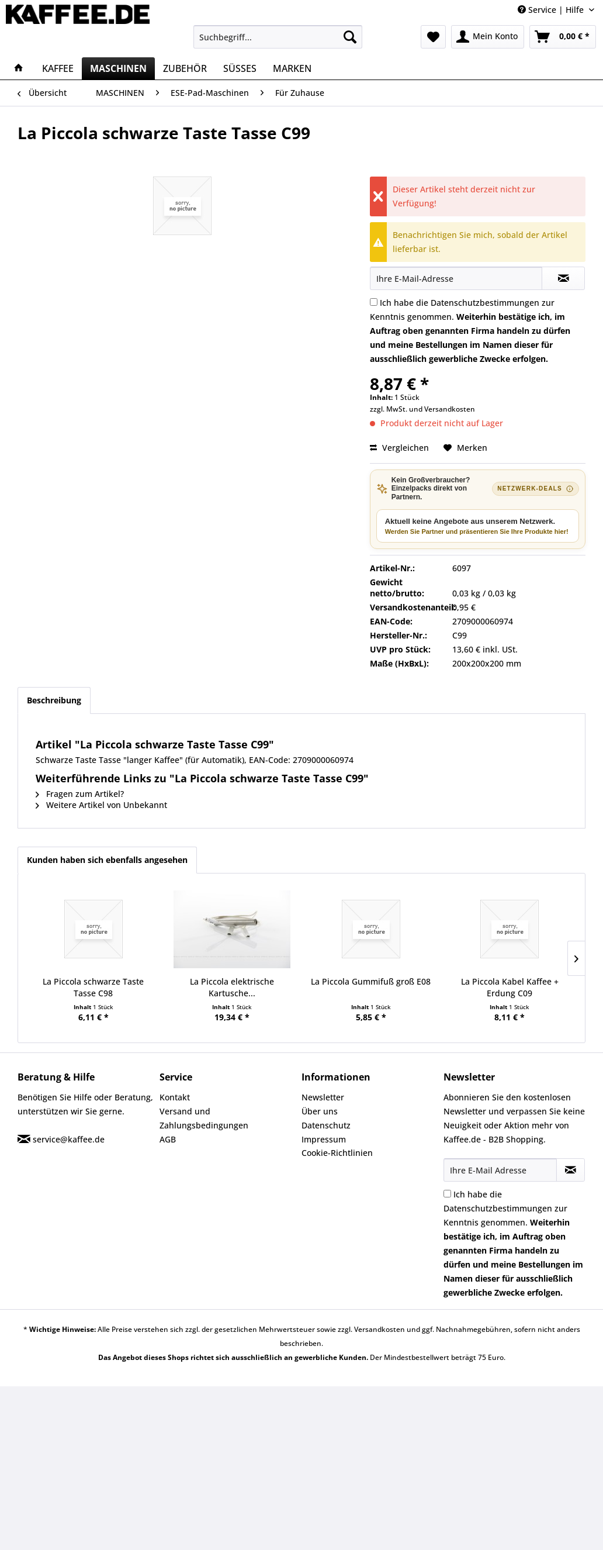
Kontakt (175, 1097)
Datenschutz (326, 1125)
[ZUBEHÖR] (185, 68)
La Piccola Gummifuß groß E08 (371, 981)
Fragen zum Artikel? (80, 793)
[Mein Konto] (487, 37)
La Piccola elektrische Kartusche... (232, 987)
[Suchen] (350, 37)
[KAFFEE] (58, 68)
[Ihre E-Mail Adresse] (500, 1170)
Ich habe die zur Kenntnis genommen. (470, 330)
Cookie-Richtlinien (337, 1152)
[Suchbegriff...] (277, 37)
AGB (168, 1139)
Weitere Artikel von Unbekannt (101, 804)
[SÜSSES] (240, 68)
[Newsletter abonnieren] (570, 1170)
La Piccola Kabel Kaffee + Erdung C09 (510, 987)
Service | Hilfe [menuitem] (552, 9)
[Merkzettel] (433, 37)
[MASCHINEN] (118, 68)
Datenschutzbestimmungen (485, 302)
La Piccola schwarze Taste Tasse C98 (93, 987)
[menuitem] (277, 37)
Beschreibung (54, 700)
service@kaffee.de (69, 1139)
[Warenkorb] (562, 37)
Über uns (320, 1111)
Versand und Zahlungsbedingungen (204, 1118)
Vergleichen (399, 447)
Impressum (324, 1139)
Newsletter (323, 1097)
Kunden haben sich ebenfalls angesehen (107, 859)
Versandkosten (449, 409)
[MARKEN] (292, 68)
